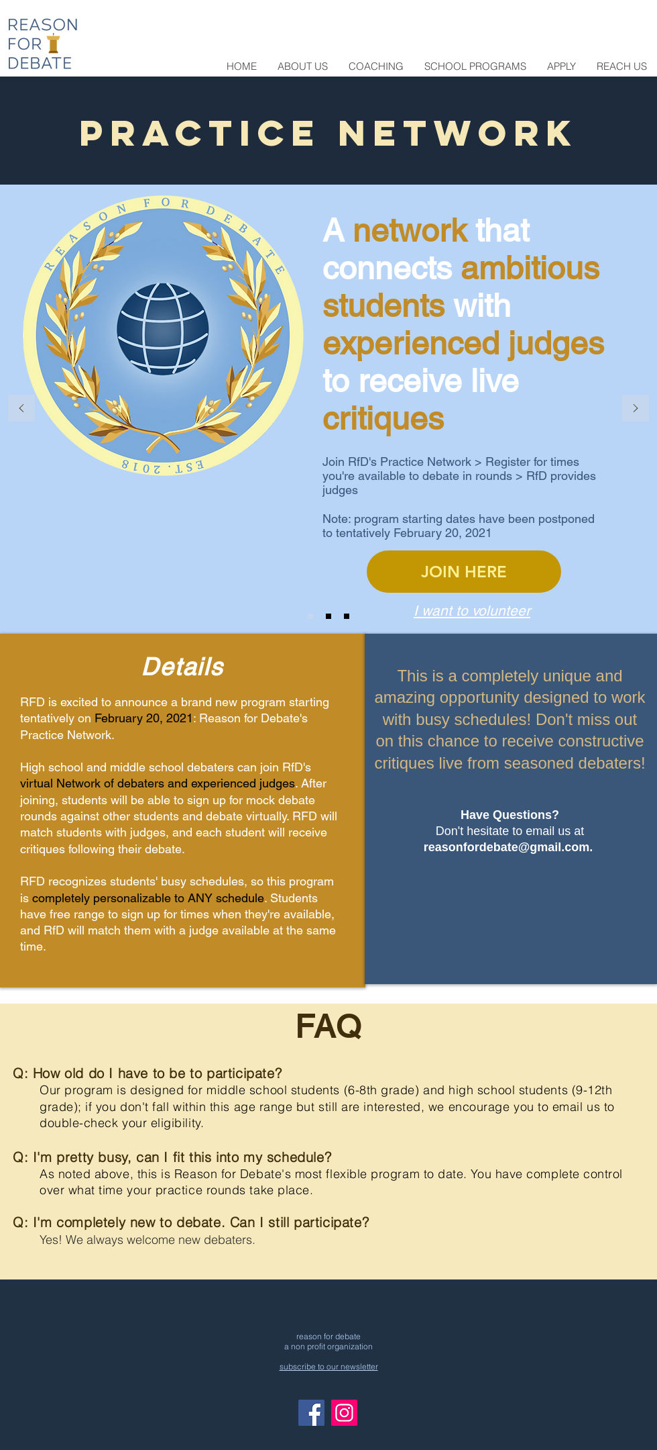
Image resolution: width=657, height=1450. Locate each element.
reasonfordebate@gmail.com (507, 847)
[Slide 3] (346, 616)
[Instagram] (344, 1413)
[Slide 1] (310, 616)
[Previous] (21, 409)
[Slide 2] (328, 616)
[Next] (635, 409)
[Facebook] (311, 1413)
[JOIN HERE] (464, 571)
